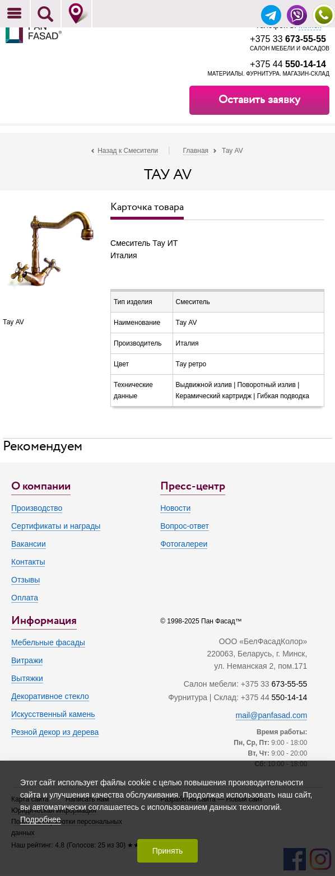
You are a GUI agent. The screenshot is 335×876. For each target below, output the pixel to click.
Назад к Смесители (127, 151)
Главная (195, 151)
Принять (167, 850)
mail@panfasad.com (272, 715)
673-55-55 (290, 683)
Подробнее (40, 819)
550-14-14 (290, 697)
